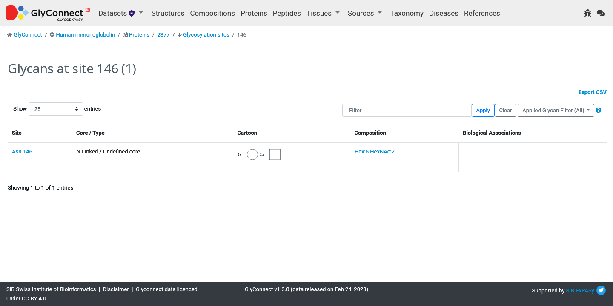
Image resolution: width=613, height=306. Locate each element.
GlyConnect (28, 34)
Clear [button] (505, 110)
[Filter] (406, 110)
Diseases (443, 13)
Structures (168, 13)
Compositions (212, 13)
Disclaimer (116, 289)
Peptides (287, 13)
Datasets (117, 13)
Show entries (40, 109)
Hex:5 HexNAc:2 (375, 151)
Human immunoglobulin (85, 34)
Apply (483, 110)
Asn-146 (22, 151)
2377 (163, 34)
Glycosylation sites (206, 34)
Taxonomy (407, 13)
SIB (570, 290)
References (482, 13)
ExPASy (585, 290)
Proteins (254, 13)
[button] (598, 110)
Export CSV (593, 92)
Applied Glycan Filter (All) (554, 110)
